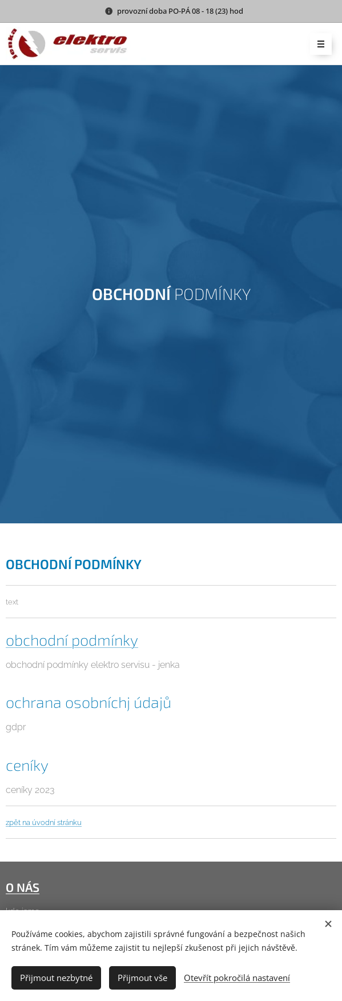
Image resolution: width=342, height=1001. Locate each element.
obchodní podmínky (72, 639)
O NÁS (22, 887)
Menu (317, 44)
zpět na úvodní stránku (44, 822)
